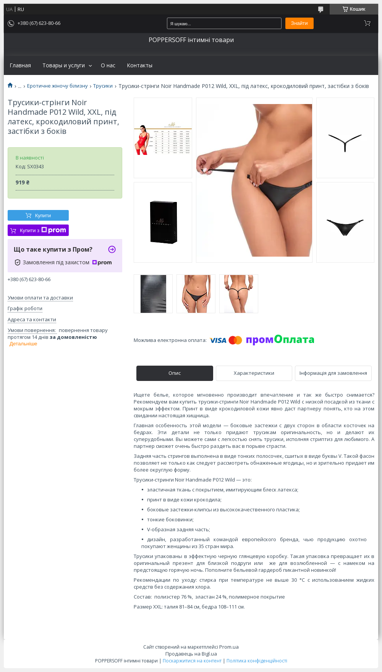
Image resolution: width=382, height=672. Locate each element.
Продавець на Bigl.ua (191, 653)
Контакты (139, 65)
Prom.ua (229, 646)
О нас (108, 65)
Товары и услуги (63, 65)
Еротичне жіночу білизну (57, 86)
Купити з (43, 230)
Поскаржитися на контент (192, 660)
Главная (20, 65)
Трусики (103, 86)
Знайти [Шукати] (299, 23)
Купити (43, 215)
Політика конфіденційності (257, 660)
